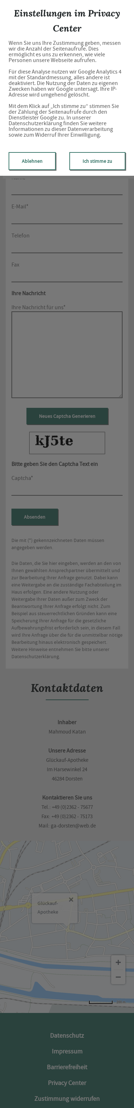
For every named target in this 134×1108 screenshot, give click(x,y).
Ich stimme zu (97, 161)
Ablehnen (32, 161)
